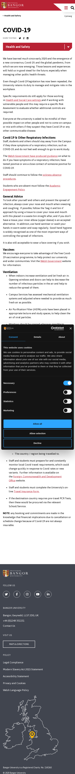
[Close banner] (71, 328)
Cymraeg (68, 16)
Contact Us (9, 625)
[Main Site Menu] (66, 8)
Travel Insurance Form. (26, 491)
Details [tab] (37, 337)
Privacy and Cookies (14, 683)
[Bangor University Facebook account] (23, 38)
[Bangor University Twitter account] (20, 38)
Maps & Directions (19, 644)
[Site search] (72, 8)
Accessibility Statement (16, 676)
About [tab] (61, 337)
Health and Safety (12, 16)
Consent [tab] (13, 337)
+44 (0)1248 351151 (13, 620)
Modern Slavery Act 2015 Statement (23, 669)
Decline (37, 443)
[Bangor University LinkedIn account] (27, 38)
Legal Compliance (13, 662)
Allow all (37, 423)
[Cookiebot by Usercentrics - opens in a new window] (51, 328)
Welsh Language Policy (16, 690)
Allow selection (37, 433)
